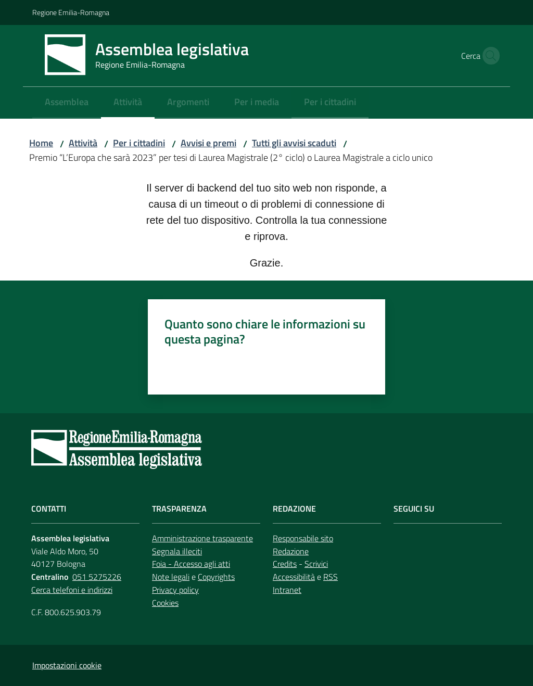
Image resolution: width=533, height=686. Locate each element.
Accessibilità (294, 576)
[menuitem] (66, 103)
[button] (488, 55)
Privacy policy (175, 589)
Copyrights (216, 576)
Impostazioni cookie (66, 665)
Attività (83, 143)
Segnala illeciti (177, 551)
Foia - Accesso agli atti (191, 563)
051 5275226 (96, 576)
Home (41, 143)
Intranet (287, 589)
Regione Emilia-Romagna (70, 12)
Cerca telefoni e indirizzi (71, 589)
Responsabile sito (303, 538)
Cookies (165, 602)
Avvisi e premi (208, 143)
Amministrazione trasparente (202, 538)
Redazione (291, 551)
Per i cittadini (139, 143)
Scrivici (316, 563)
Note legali (170, 576)
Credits (285, 563)
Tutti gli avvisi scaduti (294, 143)
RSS (330, 576)
